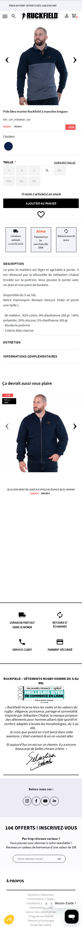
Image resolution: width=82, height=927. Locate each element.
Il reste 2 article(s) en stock (41, 194)
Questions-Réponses (41, 895)
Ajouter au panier (41, 203)
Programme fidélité (41, 916)
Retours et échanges (41, 920)
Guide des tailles (41, 925)
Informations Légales (41, 899)
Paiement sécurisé (41, 908)
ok (59, 859)
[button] (41, 884)
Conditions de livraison (41, 903)
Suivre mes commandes (41, 912)
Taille (8, 162)
